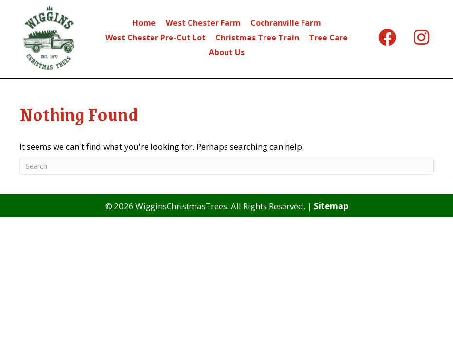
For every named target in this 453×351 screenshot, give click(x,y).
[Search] (226, 166)
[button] (387, 37)
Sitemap (331, 206)
